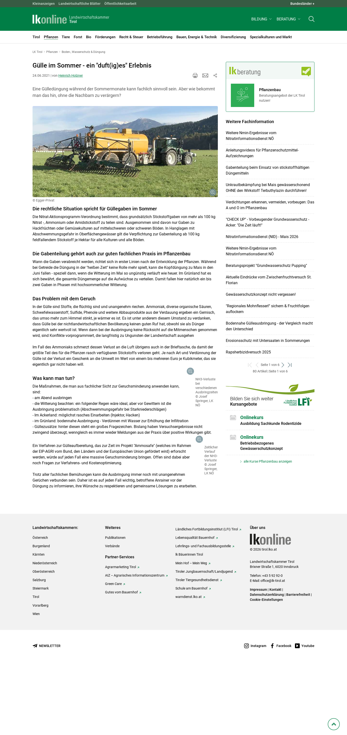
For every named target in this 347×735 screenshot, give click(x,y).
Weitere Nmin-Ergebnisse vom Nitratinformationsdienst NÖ (251, 136)
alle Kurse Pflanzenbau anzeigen (267, 461)
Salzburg (39, 649)
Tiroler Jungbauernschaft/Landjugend (204, 641)
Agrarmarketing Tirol (120, 636)
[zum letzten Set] (290, 365)
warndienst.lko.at (188, 666)
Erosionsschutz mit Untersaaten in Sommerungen (268, 340)
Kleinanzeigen (44, 4)
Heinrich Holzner (70, 75)
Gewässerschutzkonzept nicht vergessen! (261, 294)
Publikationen (115, 607)
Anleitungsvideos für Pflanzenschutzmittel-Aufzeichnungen (262, 153)
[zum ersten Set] (250, 365)
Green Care (113, 653)
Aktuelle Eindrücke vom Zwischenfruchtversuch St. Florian (269, 280)
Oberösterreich (44, 641)
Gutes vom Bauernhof (121, 661)
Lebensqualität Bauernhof (194, 607)
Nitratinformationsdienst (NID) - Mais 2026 (262, 236)
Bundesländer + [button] (302, 4)
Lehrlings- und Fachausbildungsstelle (203, 615)
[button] (262, 20)
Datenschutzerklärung (267, 664)
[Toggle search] (311, 21)
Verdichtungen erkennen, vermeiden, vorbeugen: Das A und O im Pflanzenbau (270, 205)
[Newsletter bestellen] (46, 715)
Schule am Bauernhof (191, 658)
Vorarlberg (40, 675)
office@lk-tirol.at (272, 650)
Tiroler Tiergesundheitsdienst (197, 649)
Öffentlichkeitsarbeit (120, 4)
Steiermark (41, 658)
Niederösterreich (45, 632)
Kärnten (39, 624)
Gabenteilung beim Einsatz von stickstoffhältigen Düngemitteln (267, 170)
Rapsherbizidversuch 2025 (248, 352)
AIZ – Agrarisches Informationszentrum (134, 645)
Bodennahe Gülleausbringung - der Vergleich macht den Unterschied (269, 326)
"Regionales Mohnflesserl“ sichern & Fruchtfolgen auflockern (267, 309)
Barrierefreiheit (298, 664)
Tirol (36, 666)
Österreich (40, 607)
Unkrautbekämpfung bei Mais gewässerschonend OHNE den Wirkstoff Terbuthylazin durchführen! (268, 187)
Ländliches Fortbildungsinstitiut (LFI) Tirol (206, 598)
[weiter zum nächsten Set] (283, 365)
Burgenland (41, 615)
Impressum (258, 659)
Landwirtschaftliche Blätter (79, 4)
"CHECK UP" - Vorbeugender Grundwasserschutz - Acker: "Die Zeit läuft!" (267, 222)
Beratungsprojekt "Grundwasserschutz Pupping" (266, 265)
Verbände (112, 615)
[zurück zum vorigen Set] (257, 365)
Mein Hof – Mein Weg (191, 632)
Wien (36, 683)
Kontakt (275, 659)
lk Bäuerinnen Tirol (189, 624)
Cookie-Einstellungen (266, 669)
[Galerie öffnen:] (125, 151)
